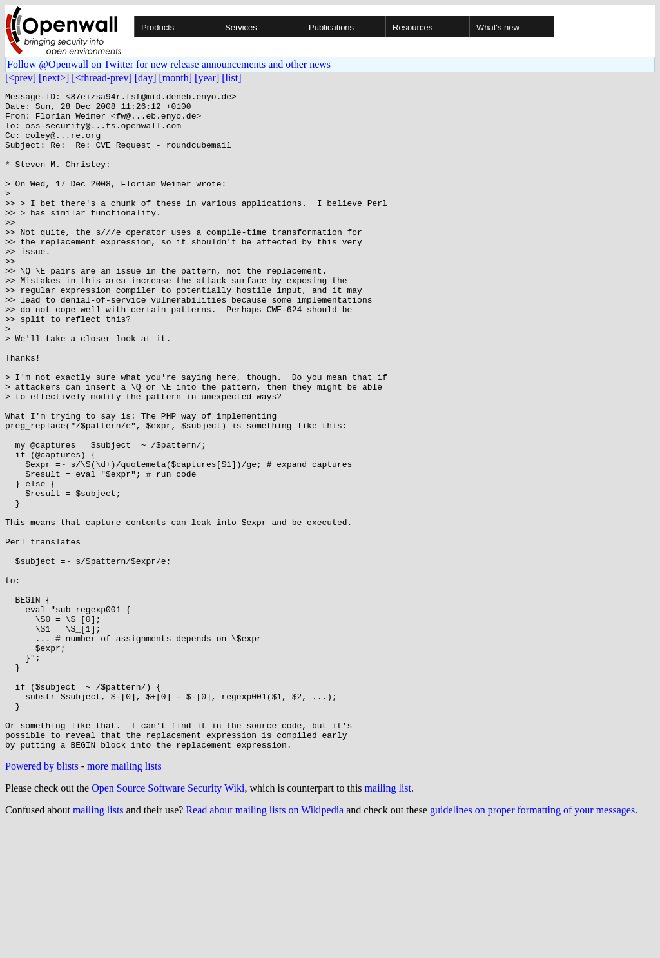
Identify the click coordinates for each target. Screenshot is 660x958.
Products (157, 27)
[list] (231, 77)
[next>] (54, 77)
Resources (412, 27)
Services (241, 27)
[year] (207, 77)
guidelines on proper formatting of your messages (532, 941)
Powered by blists (42, 897)
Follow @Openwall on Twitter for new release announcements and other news (169, 64)
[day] (146, 77)
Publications (331, 27)
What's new (497, 27)
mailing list (388, 919)
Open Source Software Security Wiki (168, 919)
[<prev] (20, 77)
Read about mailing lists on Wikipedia (265, 941)
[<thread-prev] (101, 77)
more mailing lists (124, 897)
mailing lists (98, 941)
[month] (176, 77)
